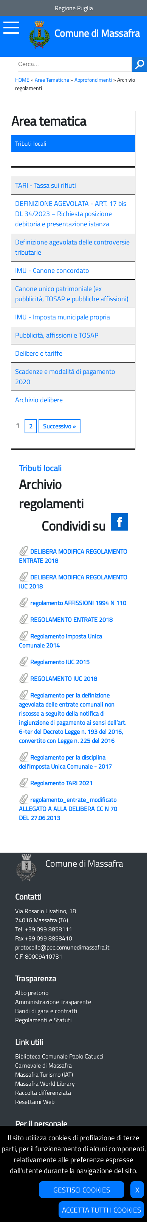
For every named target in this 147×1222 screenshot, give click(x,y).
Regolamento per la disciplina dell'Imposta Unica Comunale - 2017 (65, 762)
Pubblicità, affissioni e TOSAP (57, 335)
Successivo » (59, 426)
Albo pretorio (31, 992)
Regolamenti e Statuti (43, 1019)
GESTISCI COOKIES (81, 1189)
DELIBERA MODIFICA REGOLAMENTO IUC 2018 (73, 582)
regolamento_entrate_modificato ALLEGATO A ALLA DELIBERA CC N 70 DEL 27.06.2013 (68, 808)
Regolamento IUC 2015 (60, 661)
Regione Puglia (74, 7)
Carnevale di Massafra (43, 1065)
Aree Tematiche (52, 80)
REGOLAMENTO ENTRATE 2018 (71, 619)
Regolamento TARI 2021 (61, 783)
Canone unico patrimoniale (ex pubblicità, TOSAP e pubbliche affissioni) (71, 293)
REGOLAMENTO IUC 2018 (63, 678)
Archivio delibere (39, 400)
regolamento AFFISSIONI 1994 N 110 (78, 602)
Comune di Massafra (97, 33)
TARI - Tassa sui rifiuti (45, 185)
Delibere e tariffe (38, 353)
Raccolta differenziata (43, 1092)
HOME (22, 80)
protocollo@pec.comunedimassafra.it (62, 947)
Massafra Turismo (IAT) (44, 1074)
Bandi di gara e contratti (46, 1010)
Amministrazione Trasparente (53, 1001)
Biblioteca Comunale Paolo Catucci (59, 1056)
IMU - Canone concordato (52, 270)
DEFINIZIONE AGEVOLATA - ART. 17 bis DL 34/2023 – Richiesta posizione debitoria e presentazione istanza (70, 213)
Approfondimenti (93, 80)
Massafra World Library (45, 1083)
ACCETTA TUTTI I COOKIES (101, 1209)
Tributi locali (30, 143)
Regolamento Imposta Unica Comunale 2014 (60, 641)
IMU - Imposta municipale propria (62, 317)
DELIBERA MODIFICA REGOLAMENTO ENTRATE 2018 (73, 556)
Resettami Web (34, 1101)
